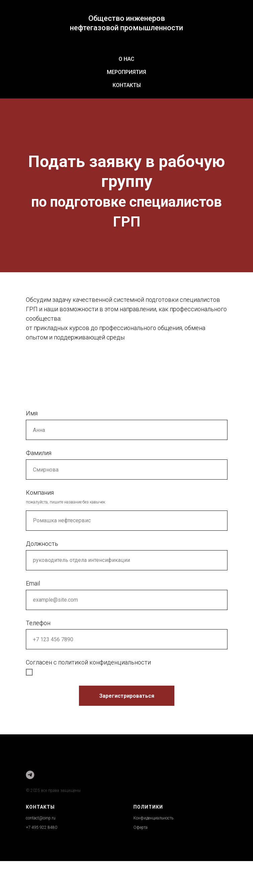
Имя (32, 413)
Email (33, 583)
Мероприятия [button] (126, 72)
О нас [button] (126, 59)
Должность (42, 543)
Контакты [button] (127, 85)
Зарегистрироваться (126, 696)
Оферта (140, 827)
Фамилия (38, 452)
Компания (40, 492)
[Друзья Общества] (30, 775)
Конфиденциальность (153, 818)
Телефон (38, 622)
